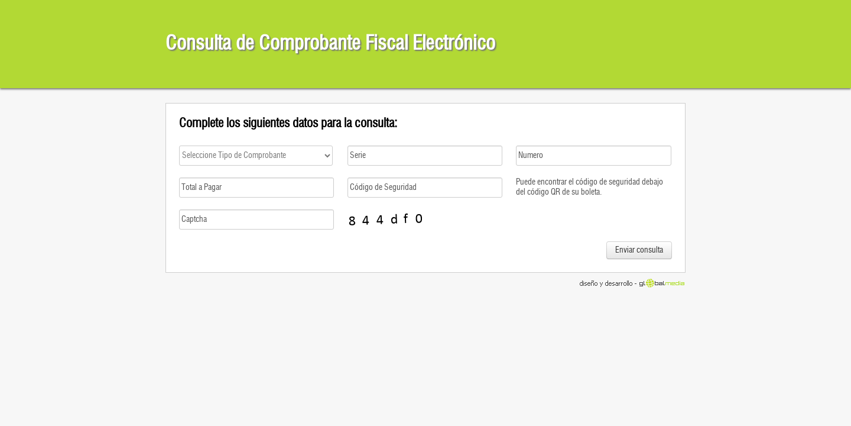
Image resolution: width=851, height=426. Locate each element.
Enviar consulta (639, 250)
